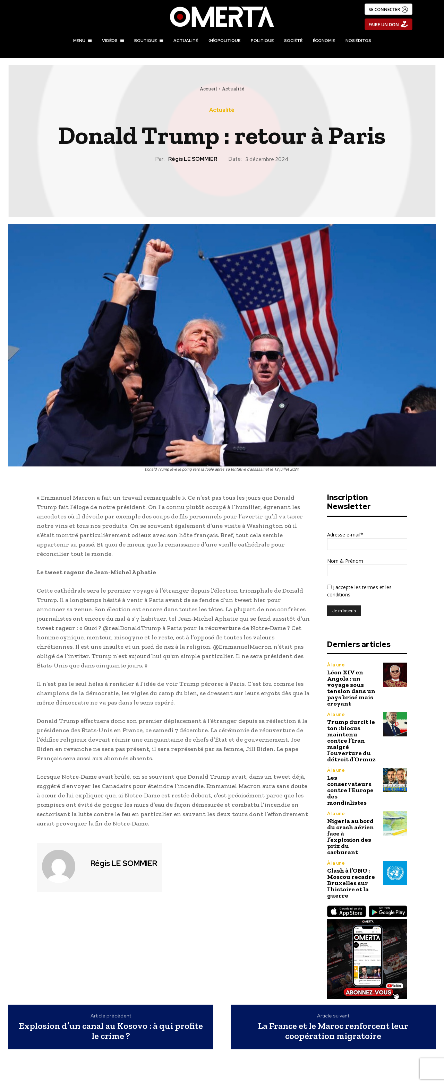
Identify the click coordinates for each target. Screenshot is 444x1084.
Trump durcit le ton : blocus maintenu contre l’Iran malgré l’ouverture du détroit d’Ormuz (351, 740)
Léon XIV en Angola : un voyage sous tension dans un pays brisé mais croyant (351, 687)
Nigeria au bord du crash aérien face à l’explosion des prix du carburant (350, 836)
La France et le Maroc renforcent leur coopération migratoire (333, 1031)
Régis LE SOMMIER (192, 159)
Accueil (208, 89)
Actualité (233, 89)
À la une (336, 665)
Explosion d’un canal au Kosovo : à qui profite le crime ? (111, 1031)
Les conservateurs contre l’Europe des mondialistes (350, 790)
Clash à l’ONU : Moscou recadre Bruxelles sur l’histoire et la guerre (351, 883)
